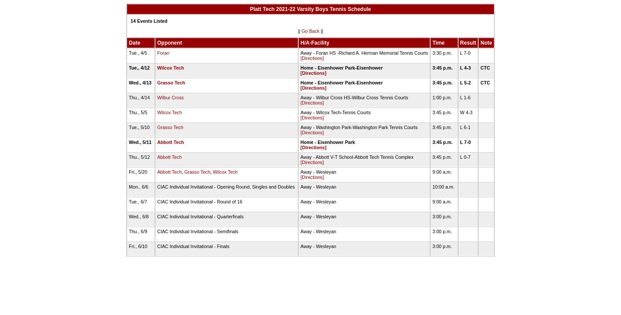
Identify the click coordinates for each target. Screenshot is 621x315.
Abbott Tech (170, 142)
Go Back (311, 31)
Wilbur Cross (170, 97)
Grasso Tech (171, 82)
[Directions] (312, 58)
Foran (163, 53)
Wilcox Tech (170, 67)
